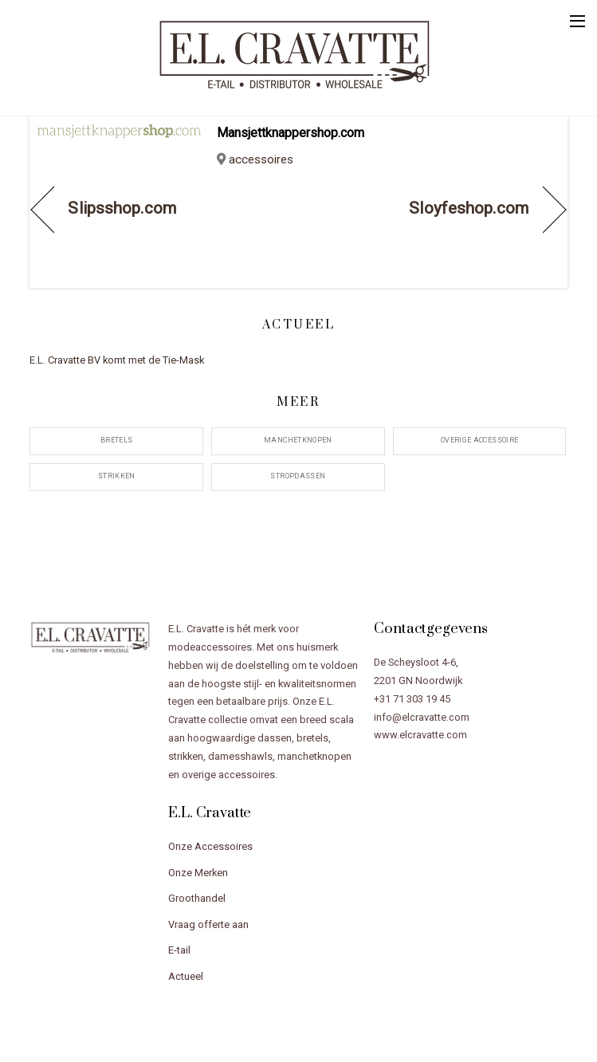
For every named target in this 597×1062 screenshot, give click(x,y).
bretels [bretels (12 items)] (116, 440)
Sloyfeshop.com (468, 208)
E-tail (179, 950)
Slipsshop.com (122, 208)
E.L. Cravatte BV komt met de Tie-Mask (116, 360)
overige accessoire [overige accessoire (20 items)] (480, 440)
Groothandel (197, 898)
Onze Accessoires (210, 846)
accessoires (261, 159)
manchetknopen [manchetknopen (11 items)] (298, 440)
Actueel (185, 976)
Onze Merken (198, 873)
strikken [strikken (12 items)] (117, 476)
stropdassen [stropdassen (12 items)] (297, 476)
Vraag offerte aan (208, 924)
